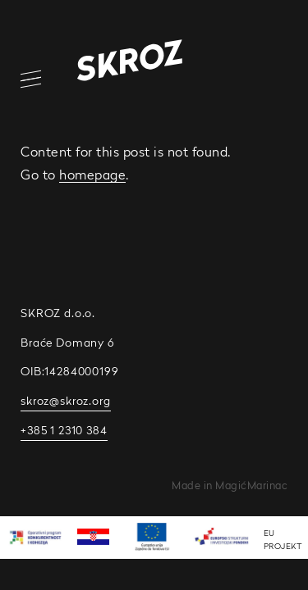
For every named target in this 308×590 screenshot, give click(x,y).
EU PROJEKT (283, 539)
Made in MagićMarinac (229, 485)
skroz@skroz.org (66, 400)
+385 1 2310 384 (64, 430)
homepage (92, 174)
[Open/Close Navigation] (20, 79)
